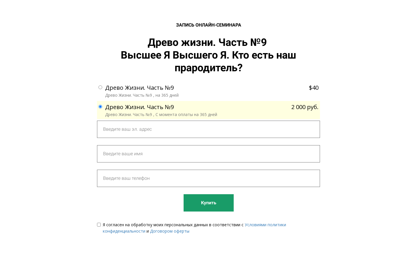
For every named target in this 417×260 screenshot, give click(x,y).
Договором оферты (169, 231)
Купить (208, 202)
